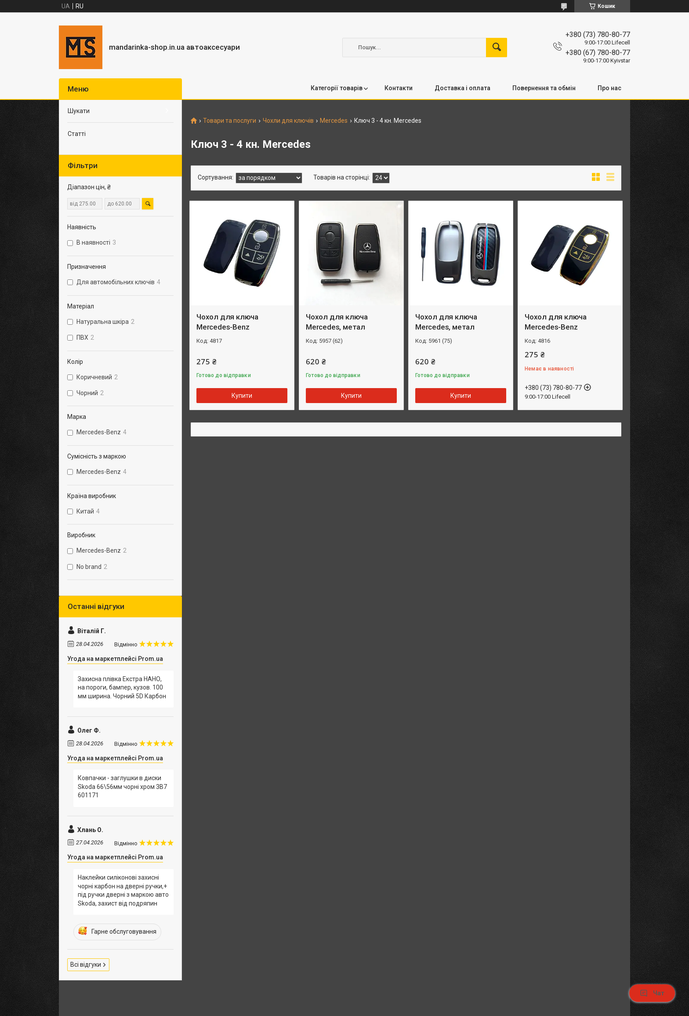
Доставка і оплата (462, 88)
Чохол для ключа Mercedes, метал (337, 322)
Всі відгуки (85, 964)
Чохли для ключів (288, 120)
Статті (77, 133)
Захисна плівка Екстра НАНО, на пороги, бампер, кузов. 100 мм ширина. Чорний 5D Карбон (122, 687)
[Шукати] (496, 47)
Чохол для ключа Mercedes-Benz (227, 322)
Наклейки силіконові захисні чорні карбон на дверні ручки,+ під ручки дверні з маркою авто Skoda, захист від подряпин (123, 890)
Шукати (79, 110)
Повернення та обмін (544, 88)
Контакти (398, 88)
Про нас (609, 88)
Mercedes (334, 120)
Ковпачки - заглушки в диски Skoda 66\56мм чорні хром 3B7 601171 (122, 786)
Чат (652, 993)
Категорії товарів (337, 88)
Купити (242, 395)
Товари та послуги (229, 120)
